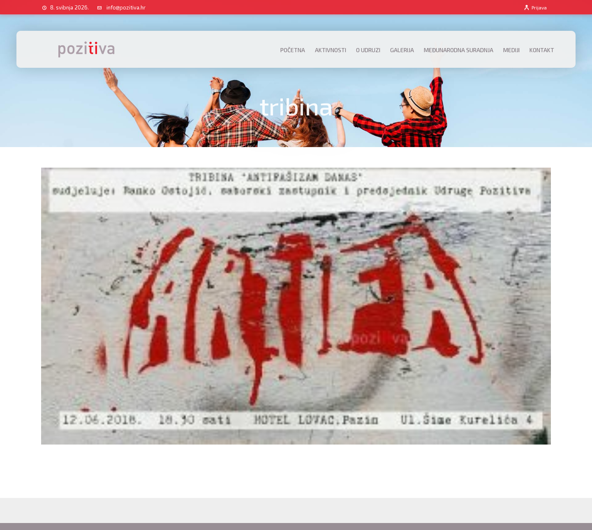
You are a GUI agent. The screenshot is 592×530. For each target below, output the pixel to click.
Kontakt (542, 49)
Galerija (402, 49)
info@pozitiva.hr (126, 7)
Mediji (511, 49)
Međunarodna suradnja (458, 49)
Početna (292, 49)
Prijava (535, 7)
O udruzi (368, 49)
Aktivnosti (330, 49)
